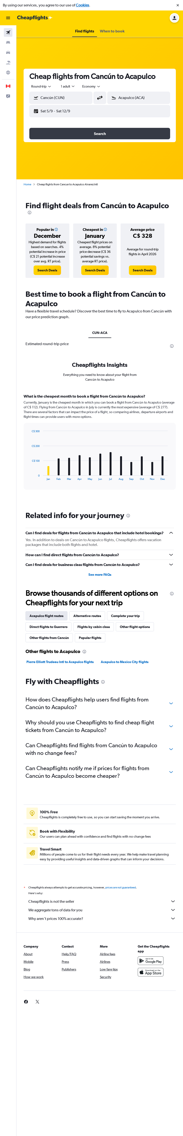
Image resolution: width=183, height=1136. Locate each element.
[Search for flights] (8, 32)
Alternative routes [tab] (87, 616)
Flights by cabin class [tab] (93, 627)
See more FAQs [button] (99, 574)
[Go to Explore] (8, 72)
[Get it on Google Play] (150, 960)
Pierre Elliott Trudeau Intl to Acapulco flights (60, 662)
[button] (178, 5)
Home (27, 184)
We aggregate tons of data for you (102, 910)
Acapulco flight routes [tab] (46, 616)
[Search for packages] (8, 62)
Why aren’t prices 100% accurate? (102, 918)
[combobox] (41, 86)
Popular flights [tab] (90, 638)
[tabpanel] (100, 446)
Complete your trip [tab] (125, 616)
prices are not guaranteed (120, 887)
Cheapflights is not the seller (102, 901)
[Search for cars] (8, 52)
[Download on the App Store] (150, 972)
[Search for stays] (8, 42)
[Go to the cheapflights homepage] (34, 18)
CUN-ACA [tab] (99, 333)
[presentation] (29, 212)
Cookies (82, 5)
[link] (47, 270)
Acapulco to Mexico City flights (124, 662)
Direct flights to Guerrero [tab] (48, 627)
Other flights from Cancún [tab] (49, 638)
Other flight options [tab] (135, 627)
